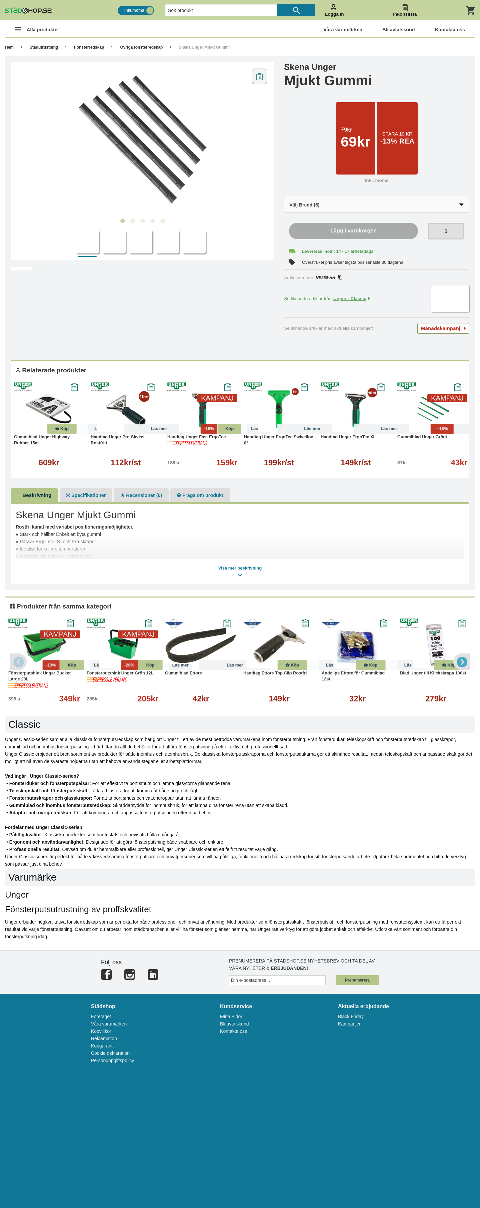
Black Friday (351, 1016)
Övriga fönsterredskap (141, 47)
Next (461, 661)
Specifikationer (86, 495)
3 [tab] (142, 221)
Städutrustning (44, 47)
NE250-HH (329, 277)
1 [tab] (122, 221)
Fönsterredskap (89, 47)
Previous (18, 661)
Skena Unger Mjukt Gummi (204, 47)
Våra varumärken (109, 1023)
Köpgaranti (102, 1045)
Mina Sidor (231, 1016)
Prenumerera (357, 980)
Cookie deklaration (110, 1053)
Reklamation (104, 1038)
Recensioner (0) (141, 495)
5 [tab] (162, 221)
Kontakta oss (233, 1031)
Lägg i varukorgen (353, 230)
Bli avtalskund (234, 1023)
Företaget (101, 1016)
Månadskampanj (443, 328)
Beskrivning (34, 495)
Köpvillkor (101, 1031)
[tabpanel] (142, 140)
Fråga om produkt (200, 495)
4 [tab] (152, 221)
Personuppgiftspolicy (112, 1060)
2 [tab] (132, 221)
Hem (9, 47)
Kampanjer (349, 1023)
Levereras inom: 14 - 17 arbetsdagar (338, 251)
